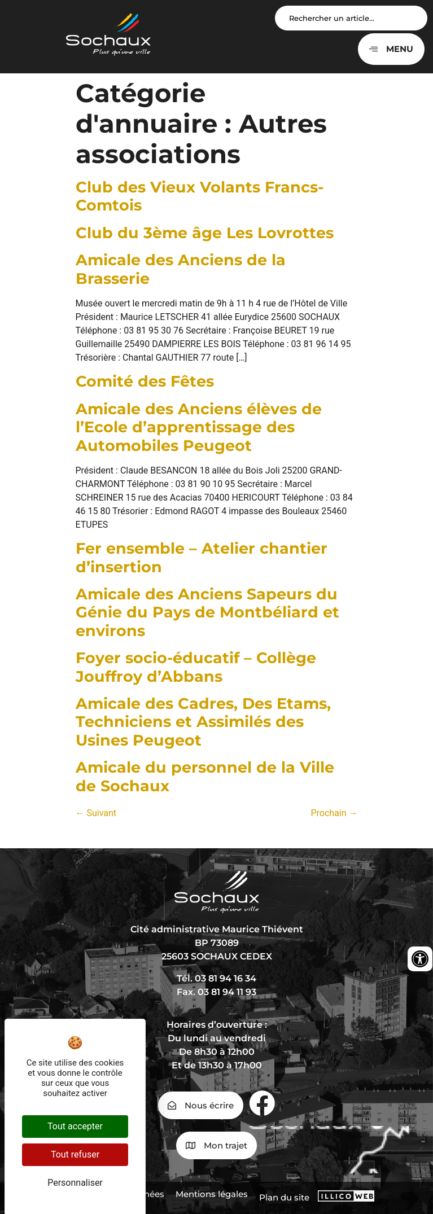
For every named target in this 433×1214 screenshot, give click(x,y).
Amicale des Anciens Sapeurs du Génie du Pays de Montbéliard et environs (207, 612)
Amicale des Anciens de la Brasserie (181, 269)
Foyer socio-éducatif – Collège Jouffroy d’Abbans (196, 666)
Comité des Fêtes (145, 381)
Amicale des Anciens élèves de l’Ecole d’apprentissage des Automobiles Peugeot (199, 427)
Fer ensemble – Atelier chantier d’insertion (201, 557)
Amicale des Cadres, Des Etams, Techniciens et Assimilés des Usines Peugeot (203, 722)
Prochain (333, 813)
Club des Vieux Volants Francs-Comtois (199, 196)
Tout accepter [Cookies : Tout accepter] (75, 1126)
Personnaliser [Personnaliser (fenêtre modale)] (75, 1182)
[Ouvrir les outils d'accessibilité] (420, 958)
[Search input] (351, 18)
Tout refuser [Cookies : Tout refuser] (75, 1154)
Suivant (96, 813)
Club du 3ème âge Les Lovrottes (205, 232)
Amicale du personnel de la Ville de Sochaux (205, 776)
